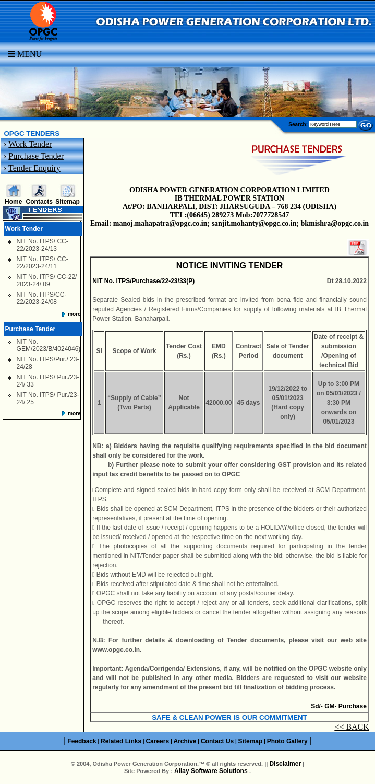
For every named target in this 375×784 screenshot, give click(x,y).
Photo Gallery (287, 741)
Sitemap (67, 201)
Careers (157, 741)
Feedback (81, 741)
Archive (185, 741)
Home (13, 201)
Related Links (121, 741)
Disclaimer (285, 763)
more (74, 314)
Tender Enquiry (34, 167)
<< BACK (351, 726)
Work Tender (30, 143)
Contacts (39, 201)
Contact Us (217, 741)
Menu (25, 54)
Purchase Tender (36, 155)
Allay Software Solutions (211, 771)
